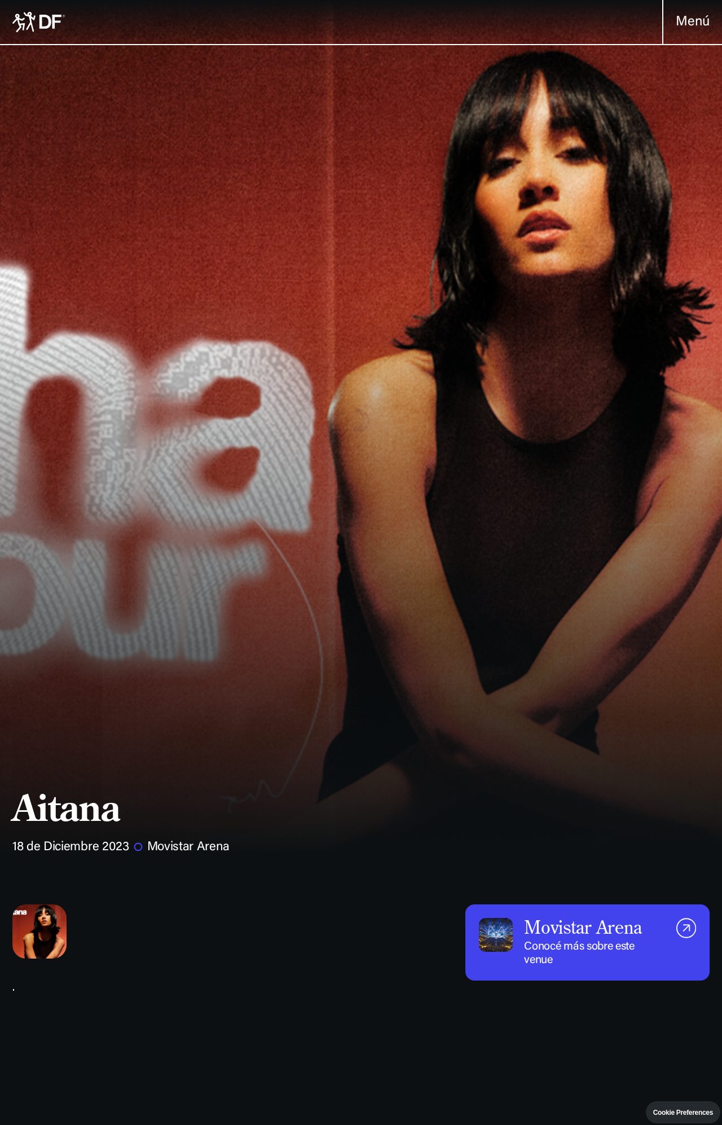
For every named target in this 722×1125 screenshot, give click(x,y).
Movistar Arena (188, 847)
